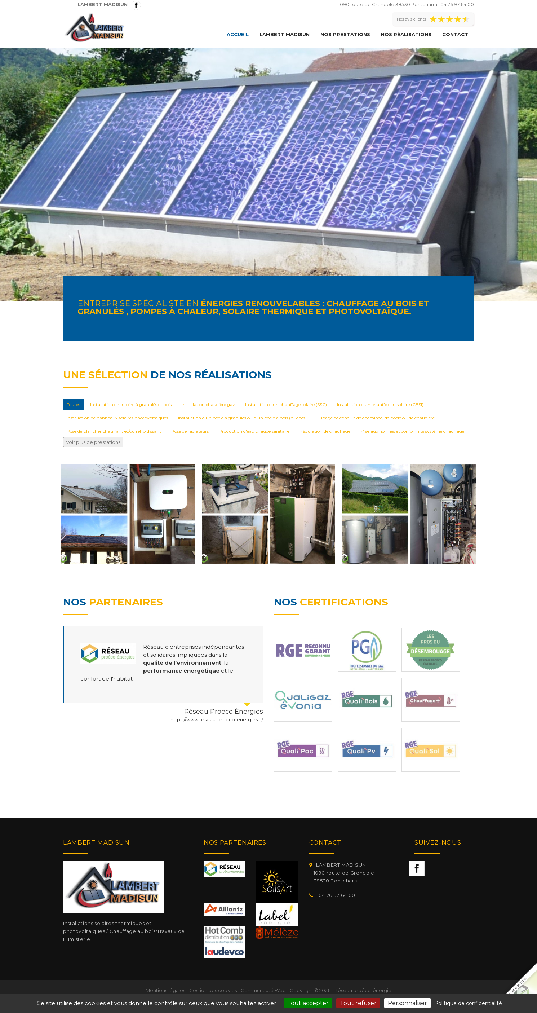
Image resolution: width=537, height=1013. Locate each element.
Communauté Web (263, 990)
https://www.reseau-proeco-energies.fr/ (216, 719)
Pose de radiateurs (190, 431)
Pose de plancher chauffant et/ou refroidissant (114, 431)
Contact (455, 34)
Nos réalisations (406, 34)
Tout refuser (358, 1003)
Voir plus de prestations (93, 442)
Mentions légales (165, 990)
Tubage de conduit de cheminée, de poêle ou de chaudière (376, 417)
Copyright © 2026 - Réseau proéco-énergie (340, 990)
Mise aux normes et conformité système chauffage (412, 431)
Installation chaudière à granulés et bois (131, 404)
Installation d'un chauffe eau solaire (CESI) (380, 404)
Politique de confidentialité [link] (468, 1003)
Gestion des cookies (213, 990)
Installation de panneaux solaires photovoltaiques (117, 417)
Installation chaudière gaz (208, 404)
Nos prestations (345, 34)
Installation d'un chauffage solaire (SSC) (286, 404)
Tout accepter (308, 1003)
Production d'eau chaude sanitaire (254, 431)
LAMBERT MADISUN (284, 34)
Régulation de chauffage (324, 431)
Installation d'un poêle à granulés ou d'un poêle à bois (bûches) (242, 417)
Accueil (238, 34)
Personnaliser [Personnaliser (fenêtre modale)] (407, 1003)
